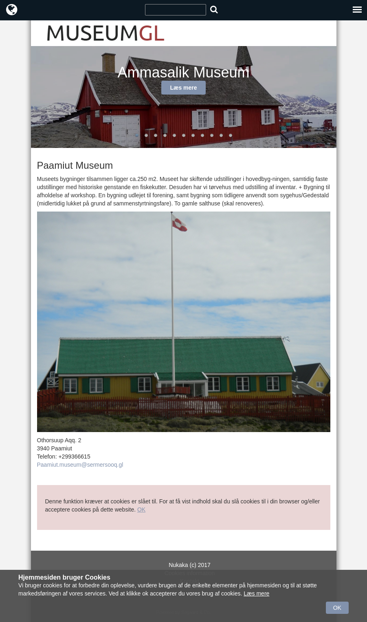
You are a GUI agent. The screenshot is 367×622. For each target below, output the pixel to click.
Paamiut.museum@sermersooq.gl (80, 464)
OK (141, 509)
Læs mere (183, 87)
